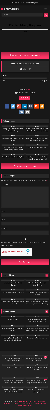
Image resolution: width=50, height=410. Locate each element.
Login (28, 2)
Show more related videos (25, 166)
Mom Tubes (32, 401)
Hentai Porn (7, 403)
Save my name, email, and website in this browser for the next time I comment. (23, 244)
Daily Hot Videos (22, 401)
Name (3, 211)
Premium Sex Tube (19, 403)
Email (3, 220)
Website (4, 228)
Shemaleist (10, 9)
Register (35, 2)
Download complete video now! (25, 55)
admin (28, 89)
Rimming (24, 97)
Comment (4, 184)
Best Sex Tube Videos (25, 405)
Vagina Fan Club (40, 403)
